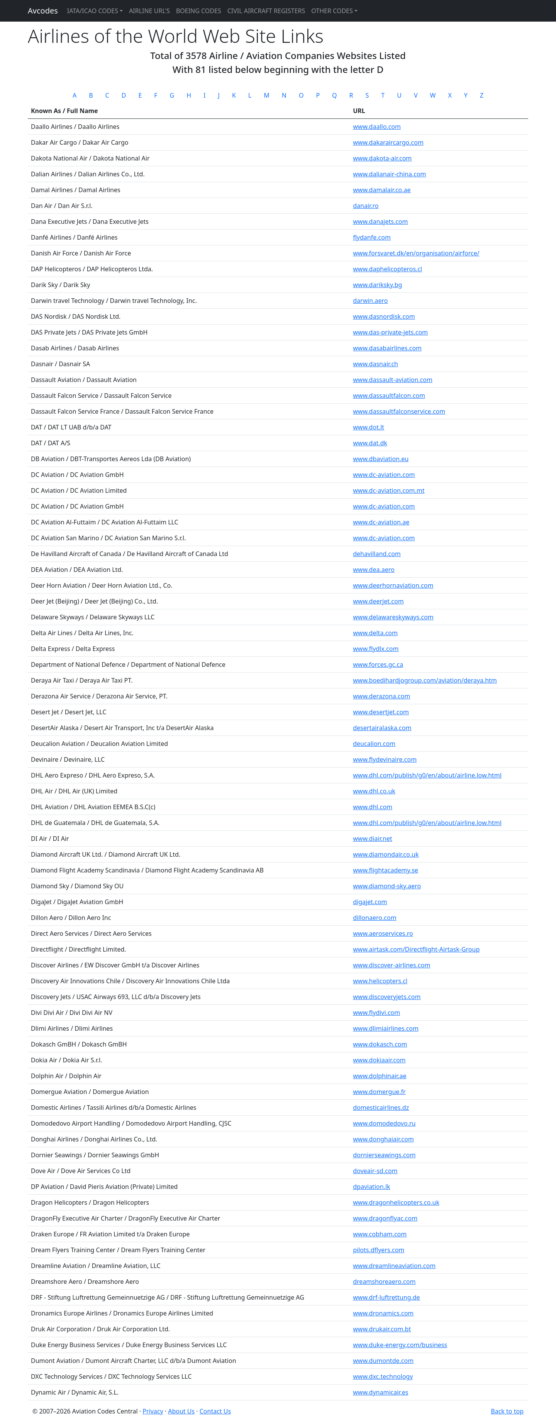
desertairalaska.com (382, 728)
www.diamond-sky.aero (387, 886)
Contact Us (215, 1411)
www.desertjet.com (381, 712)
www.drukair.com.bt (382, 1329)
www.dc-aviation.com (384, 474)
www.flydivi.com (376, 1012)
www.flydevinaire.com (385, 759)
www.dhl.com (372, 807)
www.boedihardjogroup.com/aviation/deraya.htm (425, 680)
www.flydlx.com (375, 648)
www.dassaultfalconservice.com (399, 411)
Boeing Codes (198, 11)
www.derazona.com (381, 696)
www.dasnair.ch (375, 364)
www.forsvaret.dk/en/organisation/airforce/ (416, 253)
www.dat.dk (370, 443)
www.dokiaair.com (379, 1060)
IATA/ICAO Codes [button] (92, 11)
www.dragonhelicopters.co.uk (396, 1202)
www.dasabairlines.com (387, 348)
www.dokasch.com (380, 1044)
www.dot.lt (368, 427)
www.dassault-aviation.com (392, 379)
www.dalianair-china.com (389, 174)
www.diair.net (372, 838)
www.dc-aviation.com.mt (388, 490)
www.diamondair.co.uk (386, 854)
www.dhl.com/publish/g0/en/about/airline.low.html (427, 775)
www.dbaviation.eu (381, 459)
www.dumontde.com (383, 1360)
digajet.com (370, 902)
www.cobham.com (380, 1234)
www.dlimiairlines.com (386, 1028)
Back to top (507, 1411)
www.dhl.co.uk (374, 791)
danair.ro (365, 205)
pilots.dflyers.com (378, 1250)
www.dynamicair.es (380, 1392)
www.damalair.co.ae (381, 190)
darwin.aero (370, 300)
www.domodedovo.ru (384, 1123)
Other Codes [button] (332, 11)
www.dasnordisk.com (384, 316)
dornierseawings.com (384, 1155)
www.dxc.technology (383, 1376)
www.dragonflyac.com (385, 1218)
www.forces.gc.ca (378, 664)
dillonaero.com (374, 917)
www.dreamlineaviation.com (394, 1265)
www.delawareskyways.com (393, 617)
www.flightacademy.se (385, 870)
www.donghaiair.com (383, 1139)
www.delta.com (375, 633)
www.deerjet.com (378, 601)
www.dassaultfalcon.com (389, 395)
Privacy (152, 1411)
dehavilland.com (377, 554)
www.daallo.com (377, 126)
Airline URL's (149, 11)
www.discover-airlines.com (391, 965)
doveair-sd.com (375, 1171)
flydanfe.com (372, 237)
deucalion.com (374, 743)
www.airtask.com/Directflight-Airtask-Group (416, 949)
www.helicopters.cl (380, 981)
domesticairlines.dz (381, 1107)
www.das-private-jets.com (390, 332)
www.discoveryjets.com (386, 997)
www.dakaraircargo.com (388, 142)
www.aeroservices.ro (383, 933)
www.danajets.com (380, 221)
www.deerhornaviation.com (393, 585)
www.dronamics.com (383, 1313)
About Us (181, 1411)
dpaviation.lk (371, 1186)
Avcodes (43, 10)
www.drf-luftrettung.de (386, 1297)
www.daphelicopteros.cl (387, 269)
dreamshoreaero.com (384, 1281)
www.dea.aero (373, 569)
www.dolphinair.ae (379, 1076)
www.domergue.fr (379, 1091)
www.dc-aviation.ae (381, 522)
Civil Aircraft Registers (266, 11)
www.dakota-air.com (382, 158)
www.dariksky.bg (377, 285)
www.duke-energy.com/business (400, 1345)
